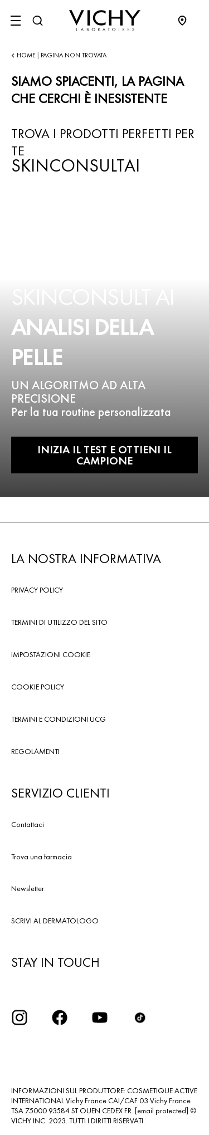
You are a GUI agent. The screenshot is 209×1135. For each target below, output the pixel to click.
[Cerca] (37, 20)
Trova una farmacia (41, 857)
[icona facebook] (59, 1017)
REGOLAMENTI (35, 751)
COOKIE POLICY (37, 687)
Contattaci (27, 824)
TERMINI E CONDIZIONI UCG (58, 719)
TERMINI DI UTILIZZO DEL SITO (59, 622)
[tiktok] (140, 1017)
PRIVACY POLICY (37, 590)
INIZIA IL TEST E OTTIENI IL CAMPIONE (104, 455)
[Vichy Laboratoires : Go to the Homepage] (104, 20)
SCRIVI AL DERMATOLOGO (55, 921)
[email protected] (161, 1110)
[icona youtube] (99, 1017)
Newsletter (27, 888)
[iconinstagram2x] (19, 1017)
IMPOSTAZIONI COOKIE (50, 654)
